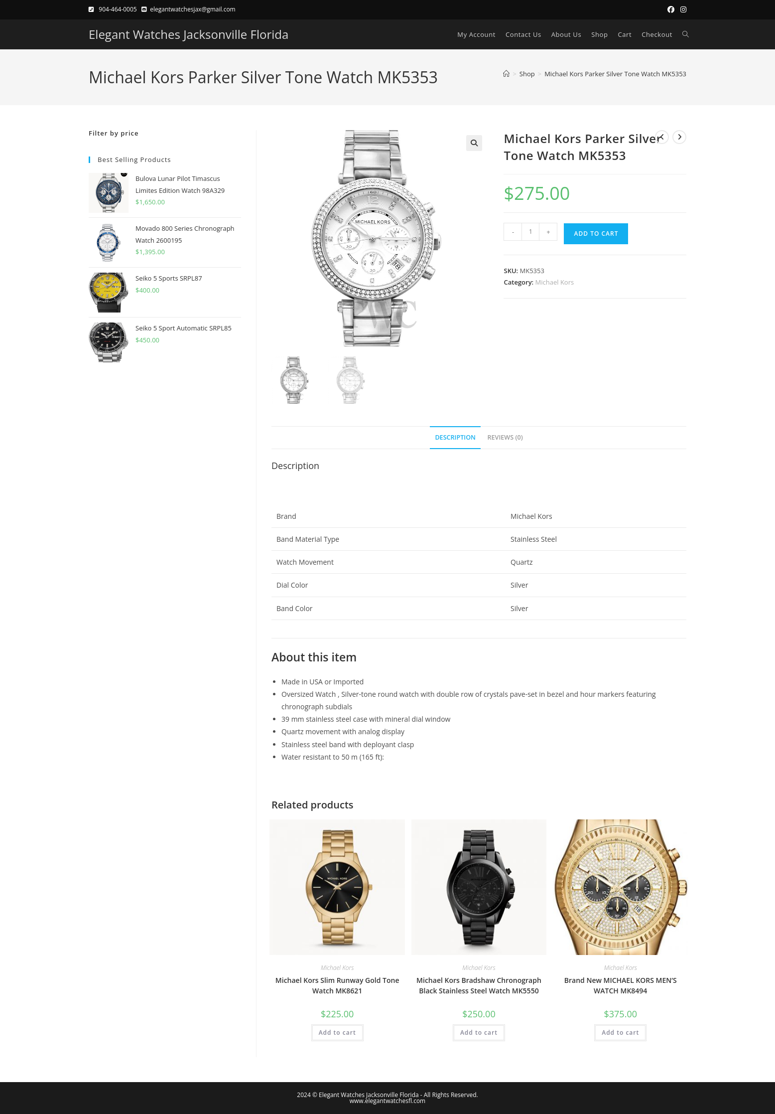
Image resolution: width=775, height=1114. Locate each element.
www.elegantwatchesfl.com (387, 1101)
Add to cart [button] (337, 1032)
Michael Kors (554, 282)
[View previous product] (662, 137)
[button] (474, 143)
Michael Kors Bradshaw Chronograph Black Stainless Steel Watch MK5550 (478, 985)
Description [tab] (455, 437)
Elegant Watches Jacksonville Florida (188, 34)
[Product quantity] (530, 232)
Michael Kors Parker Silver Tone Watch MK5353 (615, 73)
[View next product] (679, 137)
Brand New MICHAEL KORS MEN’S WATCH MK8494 (620, 985)
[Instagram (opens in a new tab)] (681, 9)
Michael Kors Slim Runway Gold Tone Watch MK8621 (337, 985)
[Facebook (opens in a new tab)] (670, 9)
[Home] (506, 73)
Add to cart (596, 233)
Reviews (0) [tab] (505, 437)
